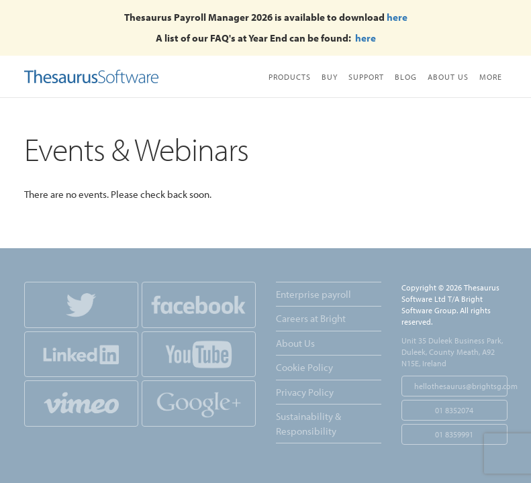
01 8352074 (454, 410)
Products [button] (290, 77)
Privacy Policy (305, 392)
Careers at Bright (311, 318)
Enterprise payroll (313, 294)
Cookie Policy (304, 367)
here (397, 17)
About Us (448, 77)
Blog (406, 77)
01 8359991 (454, 434)
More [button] (490, 77)
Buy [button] (330, 77)
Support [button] (366, 77)
